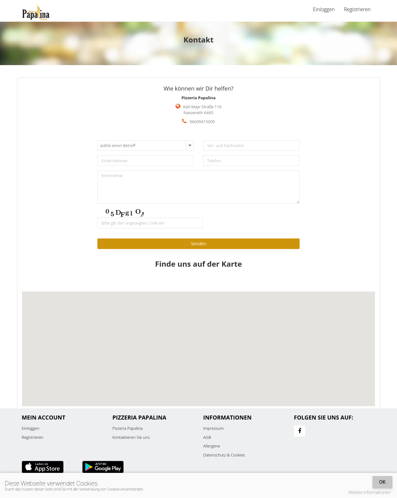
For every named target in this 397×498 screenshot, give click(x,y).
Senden (198, 244)
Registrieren (357, 9)
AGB (207, 437)
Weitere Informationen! (369, 492)
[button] (198, 343)
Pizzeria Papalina (128, 428)
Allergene (211, 446)
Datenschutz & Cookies (224, 455)
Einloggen (324, 9)
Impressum (213, 428)
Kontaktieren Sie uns (131, 437)
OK (382, 482)
